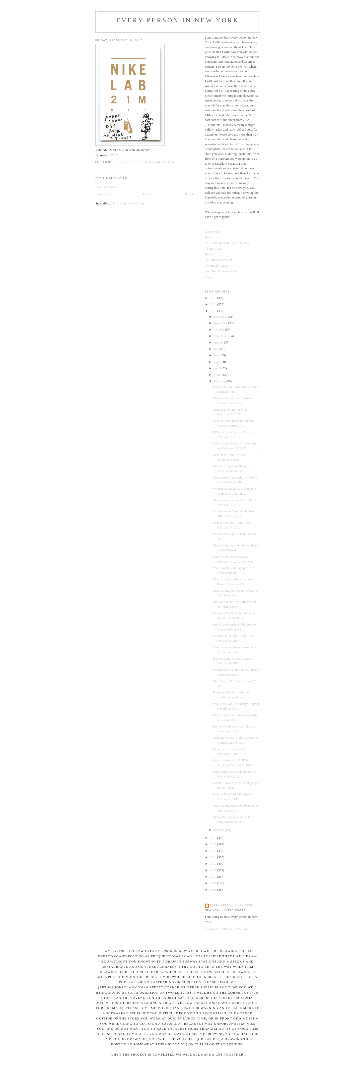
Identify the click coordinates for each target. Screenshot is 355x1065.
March (218, 375)
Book (208, 237)
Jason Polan (212, 232)
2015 (213, 844)
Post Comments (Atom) (128, 203)
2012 (213, 864)
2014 (213, 851)
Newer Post (102, 194)
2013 (213, 857)
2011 (213, 870)
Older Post (190, 194)
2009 (213, 883)
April (217, 368)
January (219, 830)
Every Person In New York (177, 20)
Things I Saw (213, 248)
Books (209, 254)
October (219, 329)
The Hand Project (216, 265)
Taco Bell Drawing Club (221, 271)
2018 (213, 304)
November (221, 323)
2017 (213, 311)
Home (147, 194)
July (217, 349)
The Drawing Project (218, 260)
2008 (213, 889)
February (220, 381)
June (217, 355)
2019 (213, 298)
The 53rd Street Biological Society (227, 243)
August (219, 342)
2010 (213, 876)
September (221, 336)
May (217, 362)
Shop (208, 277)
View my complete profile (226, 928)
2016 (213, 838)
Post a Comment (106, 187)
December (221, 316)
